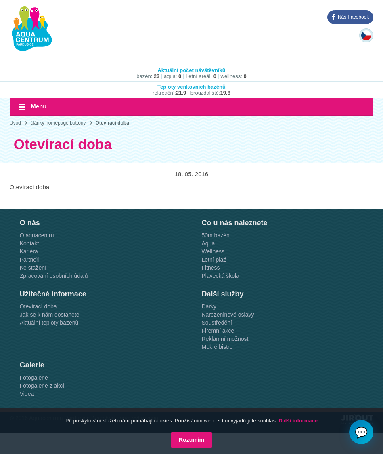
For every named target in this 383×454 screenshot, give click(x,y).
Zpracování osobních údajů (54, 275)
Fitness (210, 267)
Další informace (298, 421)
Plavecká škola (220, 275)
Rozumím (191, 440)
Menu (38, 106)
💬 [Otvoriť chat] (361, 432)
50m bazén (215, 235)
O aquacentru (37, 235)
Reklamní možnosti (225, 339)
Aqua (208, 243)
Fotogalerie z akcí (42, 385)
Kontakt (29, 243)
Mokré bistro (216, 347)
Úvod (15, 123)
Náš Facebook (353, 17)
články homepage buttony (58, 123)
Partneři (30, 259)
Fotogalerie (34, 377)
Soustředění (216, 322)
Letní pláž (213, 259)
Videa (27, 394)
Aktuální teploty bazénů (49, 322)
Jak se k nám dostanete (50, 314)
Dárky (208, 306)
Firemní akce (217, 330)
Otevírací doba (112, 123)
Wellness (212, 251)
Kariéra (29, 251)
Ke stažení (33, 267)
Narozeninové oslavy (227, 314)
